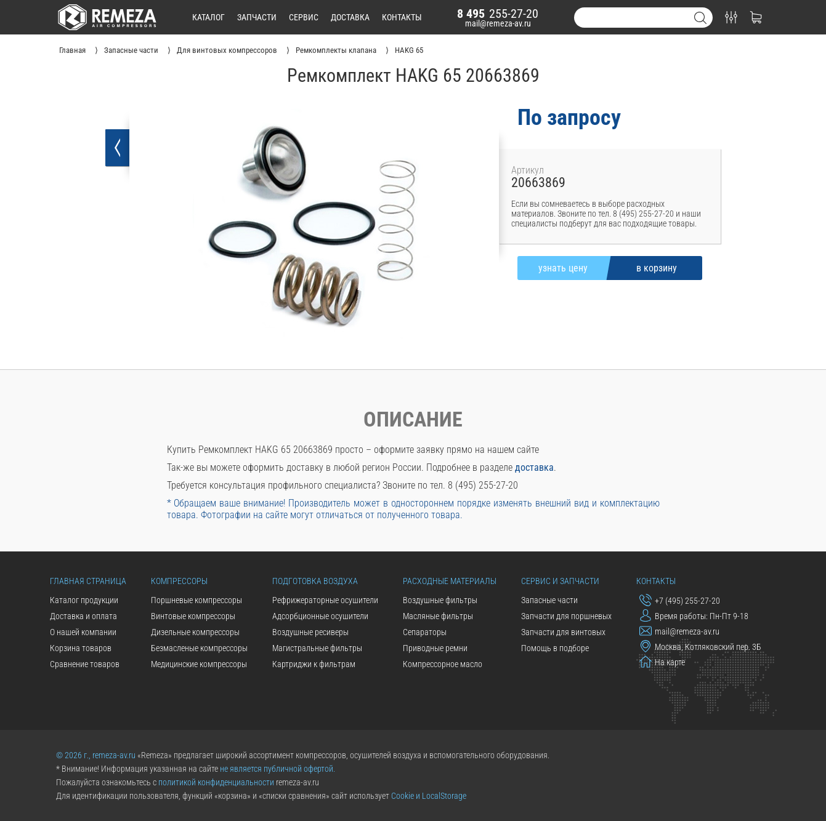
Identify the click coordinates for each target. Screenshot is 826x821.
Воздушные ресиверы (310, 632)
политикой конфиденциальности (216, 782)
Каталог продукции (84, 600)
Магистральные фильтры (317, 648)
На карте (662, 661)
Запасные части (549, 600)
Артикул (527, 170)
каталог (208, 17)
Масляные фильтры (438, 616)
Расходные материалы (449, 581)
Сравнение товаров (84, 664)
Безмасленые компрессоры (199, 648)
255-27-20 (497, 13)
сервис (303, 17)
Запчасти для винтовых (563, 632)
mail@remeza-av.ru (498, 23)
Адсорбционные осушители (320, 616)
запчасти (257, 17)
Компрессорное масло (442, 664)
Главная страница (88, 581)
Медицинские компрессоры (199, 664)
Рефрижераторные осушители (325, 600)
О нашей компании (83, 632)
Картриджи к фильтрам (313, 664)
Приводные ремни (435, 648)
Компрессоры (179, 581)
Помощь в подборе (555, 648)
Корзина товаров (80, 648)
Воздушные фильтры (440, 600)
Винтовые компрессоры (193, 616)
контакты (402, 17)
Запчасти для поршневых (566, 616)
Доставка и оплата (83, 616)
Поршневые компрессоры (196, 600)
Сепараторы (425, 632)
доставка (350, 17)
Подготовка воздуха (315, 581)
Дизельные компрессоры (195, 632)
